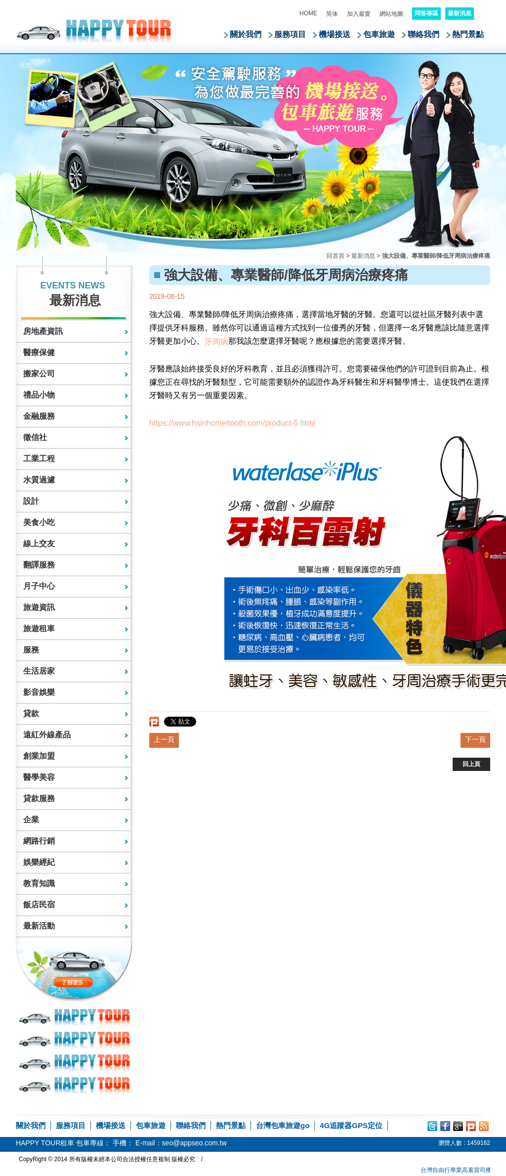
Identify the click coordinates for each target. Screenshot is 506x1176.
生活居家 (39, 671)
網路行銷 (39, 841)
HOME (308, 13)
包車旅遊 (379, 34)
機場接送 (334, 34)
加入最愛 (359, 13)
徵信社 (35, 437)
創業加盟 (39, 756)
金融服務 (39, 416)
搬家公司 (39, 373)
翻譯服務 (39, 565)
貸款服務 (39, 798)
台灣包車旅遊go (282, 1125)
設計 (31, 501)
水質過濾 (39, 480)
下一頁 (475, 739)
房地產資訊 (43, 331)
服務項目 (290, 34)
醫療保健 (39, 352)
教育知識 (39, 883)
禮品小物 (39, 395)
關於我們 (245, 34)
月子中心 (39, 586)
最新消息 (363, 255)
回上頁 (471, 764)
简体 (332, 13)
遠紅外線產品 (47, 734)
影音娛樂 (39, 692)
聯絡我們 (423, 34)
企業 (31, 819)
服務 (31, 650)
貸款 (31, 713)
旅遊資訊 (39, 607)
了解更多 (94, 982)
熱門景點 (468, 34)
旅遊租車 (39, 628)
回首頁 (335, 255)
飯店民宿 (39, 904)
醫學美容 (39, 777)
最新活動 (39, 926)
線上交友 (39, 543)
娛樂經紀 (39, 862)
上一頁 (164, 739)
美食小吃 (39, 522)
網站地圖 (391, 13)
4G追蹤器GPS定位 (351, 1125)
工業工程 (39, 458)
